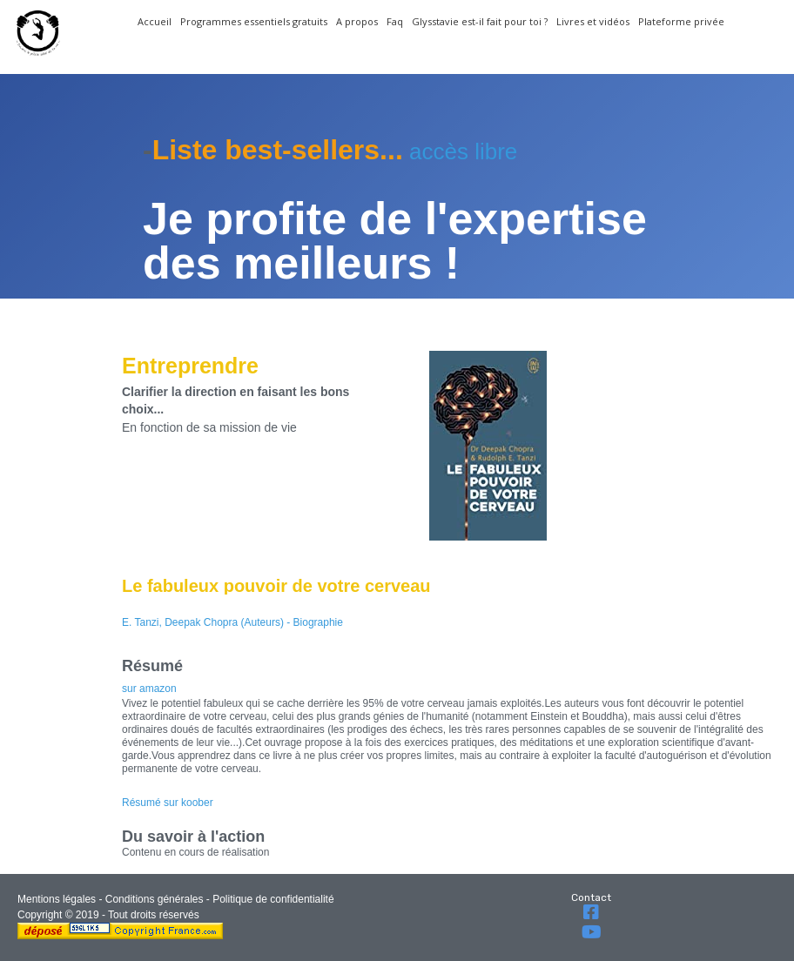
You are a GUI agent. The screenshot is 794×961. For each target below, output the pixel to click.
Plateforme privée (681, 21)
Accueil (155, 21)
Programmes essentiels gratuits (253, 21)
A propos (357, 21)
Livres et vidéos (592, 21)
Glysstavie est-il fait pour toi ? (480, 21)
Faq (395, 21)
